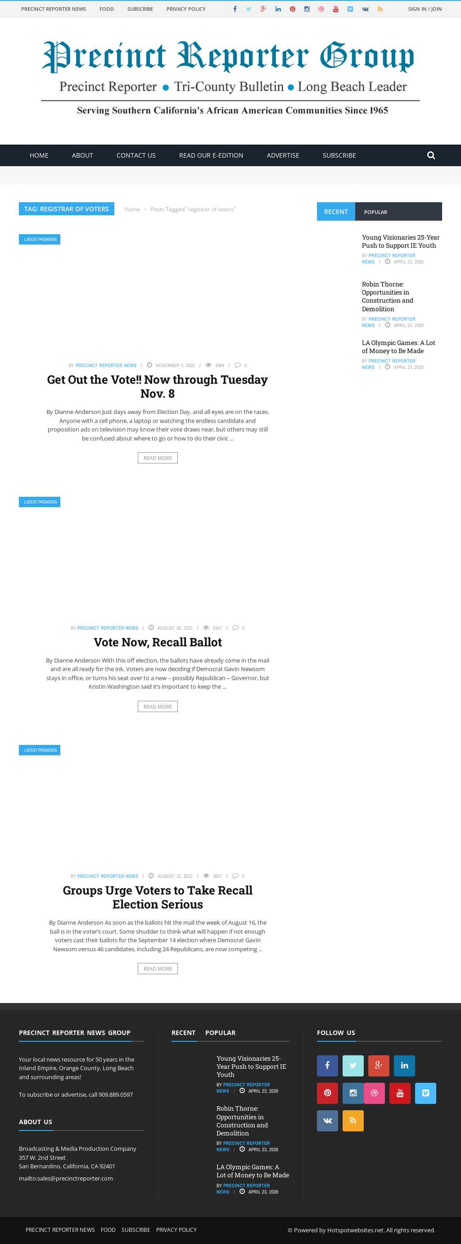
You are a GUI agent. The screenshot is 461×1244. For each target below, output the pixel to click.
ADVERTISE (283, 155)
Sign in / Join (425, 8)
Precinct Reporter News (53, 8)
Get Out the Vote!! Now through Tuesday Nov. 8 (157, 386)
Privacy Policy (186, 8)
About (82, 155)
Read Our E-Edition (211, 155)
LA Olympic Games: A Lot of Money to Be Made (398, 346)
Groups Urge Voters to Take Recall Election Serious (158, 897)
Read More (158, 457)
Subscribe (140, 8)
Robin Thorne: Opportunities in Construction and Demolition (387, 296)
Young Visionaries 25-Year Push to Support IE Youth (401, 241)
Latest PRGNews (40, 239)
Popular (375, 212)
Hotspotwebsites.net (355, 1230)
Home (39, 155)
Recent (336, 211)
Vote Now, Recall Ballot (158, 641)
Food (106, 8)
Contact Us (136, 155)
